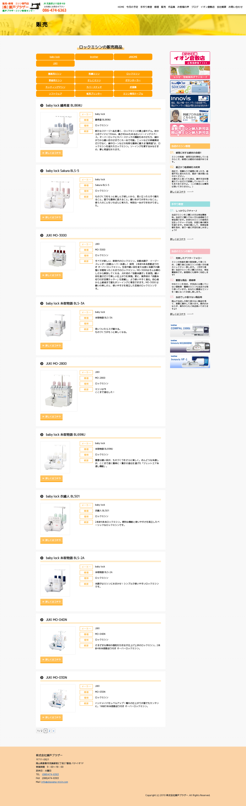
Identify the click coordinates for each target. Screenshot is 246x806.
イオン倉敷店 (208, 7)
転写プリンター (94, 93)
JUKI (55, 63)
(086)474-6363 (50, 774)
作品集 (171, 7)
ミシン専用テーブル (133, 93)
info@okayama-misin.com (54, 781)
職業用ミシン (54, 73)
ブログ (194, 7)
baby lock (55, 56)
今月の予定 (132, 7)
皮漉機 (133, 87)
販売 (163, 7)
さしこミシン (94, 80)
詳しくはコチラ (53, 152)
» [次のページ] (53, 730)
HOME (121, 7)
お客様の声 (183, 7)
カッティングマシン (55, 87)
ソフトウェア (55, 93)
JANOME (133, 56)
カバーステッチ (94, 87)
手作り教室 (146, 7)
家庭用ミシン (55, 80)
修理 (156, 7)
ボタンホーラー (133, 80)
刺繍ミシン (94, 73)
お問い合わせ (235, 7)
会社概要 (221, 7)
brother (94, 56)
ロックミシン (133, 73)
